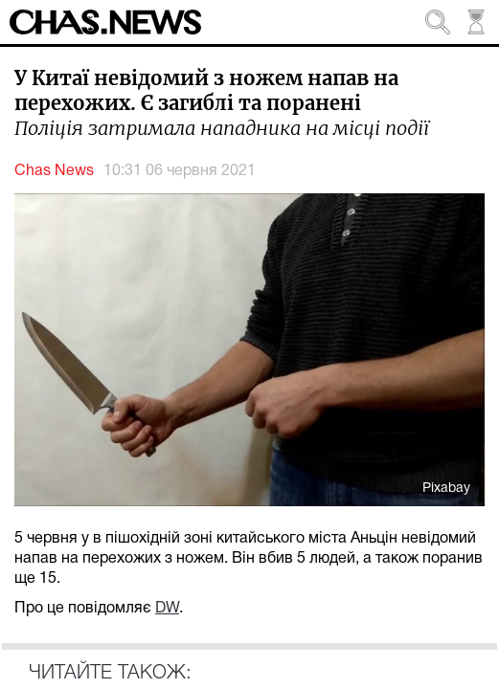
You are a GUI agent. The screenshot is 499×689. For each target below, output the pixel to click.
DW (167, 608)
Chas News (54, 171)
